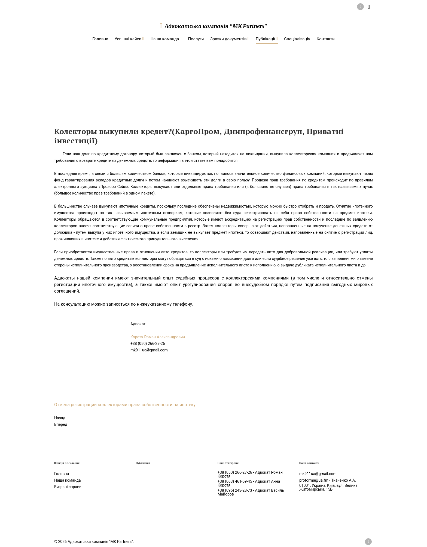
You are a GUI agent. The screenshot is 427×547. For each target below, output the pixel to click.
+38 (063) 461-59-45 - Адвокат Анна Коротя (249, 483)
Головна (61, 474)
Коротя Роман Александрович (157, 337)
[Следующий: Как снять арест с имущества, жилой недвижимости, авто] (60, 424)
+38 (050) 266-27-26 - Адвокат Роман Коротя (250, 474)
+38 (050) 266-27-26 (147, 343)
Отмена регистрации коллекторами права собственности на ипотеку (126, 404)
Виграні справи (67, 487)
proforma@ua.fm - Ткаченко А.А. (327, 480)
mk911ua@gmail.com (149, 350)
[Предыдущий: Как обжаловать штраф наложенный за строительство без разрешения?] (59, 418)
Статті (123, 76)
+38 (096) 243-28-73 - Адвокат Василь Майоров (251, 492)
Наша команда (67, 480)
